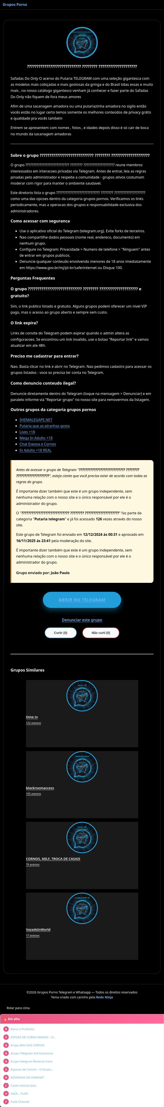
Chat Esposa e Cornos (38, 444)
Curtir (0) (60, 633)
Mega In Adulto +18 (36, 437)
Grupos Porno (15, 4)
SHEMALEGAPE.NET (36, 419)
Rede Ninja (104, 997)
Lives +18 (27, 431)
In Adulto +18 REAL (35, 450)
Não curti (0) (101, 633)
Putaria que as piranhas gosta (45, 425)
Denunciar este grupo (82, 619)
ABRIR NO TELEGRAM (82, 600)
